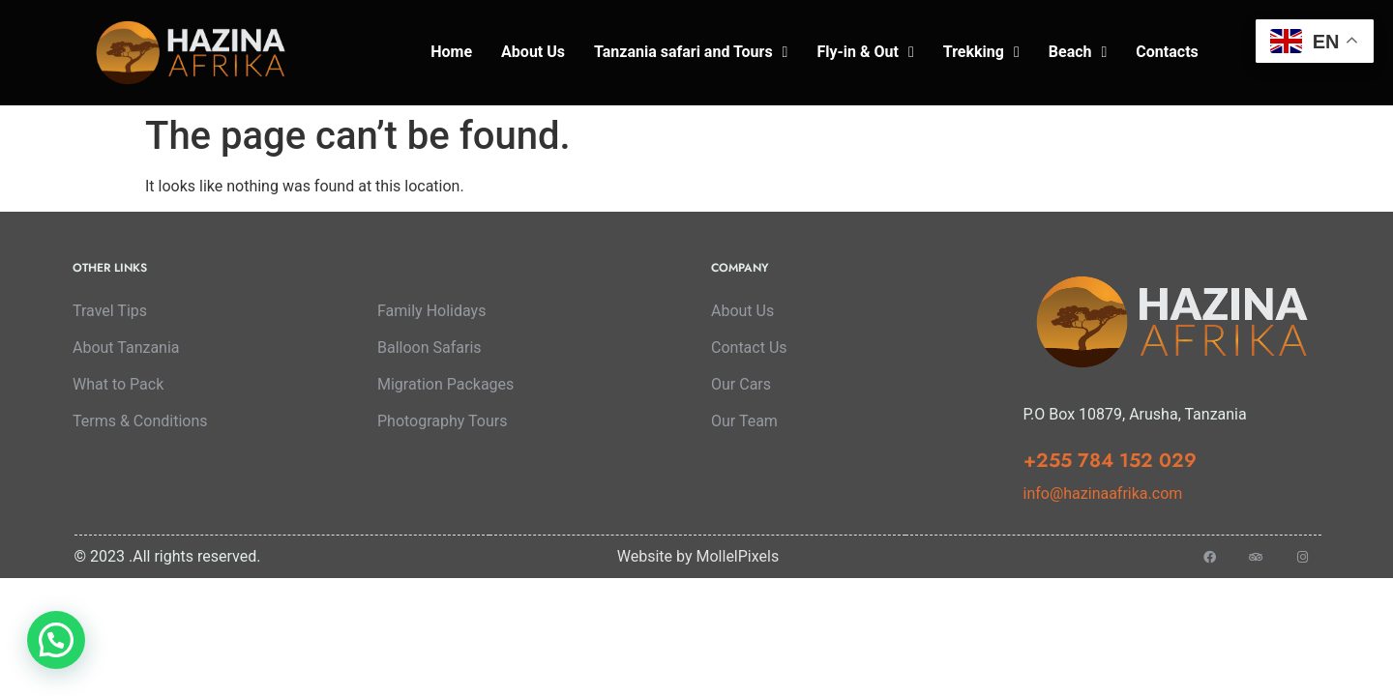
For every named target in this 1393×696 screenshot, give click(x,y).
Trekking (981, 52)
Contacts (1167, 52)
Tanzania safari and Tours (690, 52)
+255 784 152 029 (1110, 461)
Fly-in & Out (864, 52)
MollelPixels (738, 556)
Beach (1078, 52)
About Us (533, 52)
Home (451, 52)
